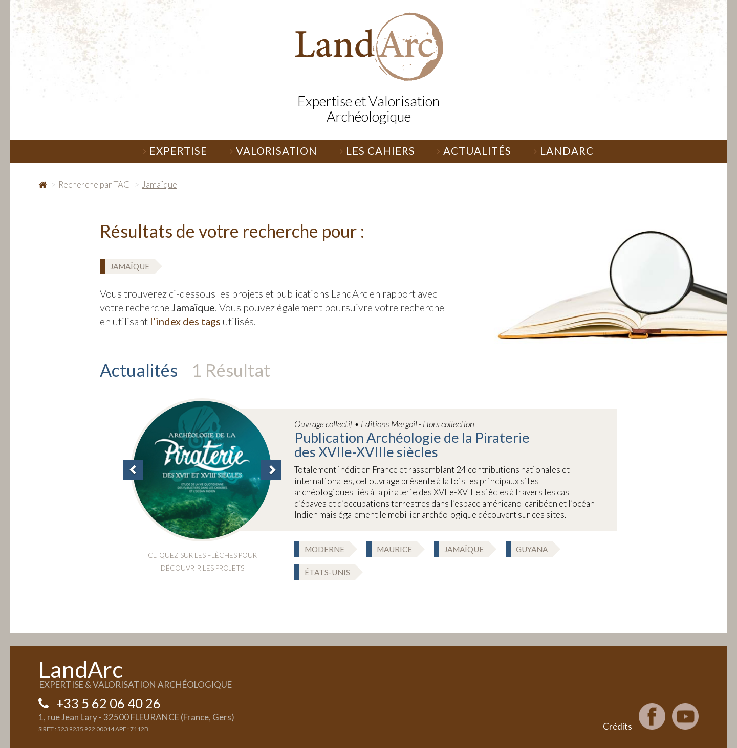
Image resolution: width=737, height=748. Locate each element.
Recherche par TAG (94, 184)
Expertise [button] (175, 151)
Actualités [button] (474, 151)
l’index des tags (185, 321)
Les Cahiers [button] (377, 151)
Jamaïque (129, 266)
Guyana (532, 549)
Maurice (394, 549)
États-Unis (327, 572)
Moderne (324, 549)
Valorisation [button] (273, 151)
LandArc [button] (564, 151)
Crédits (617, 726)
